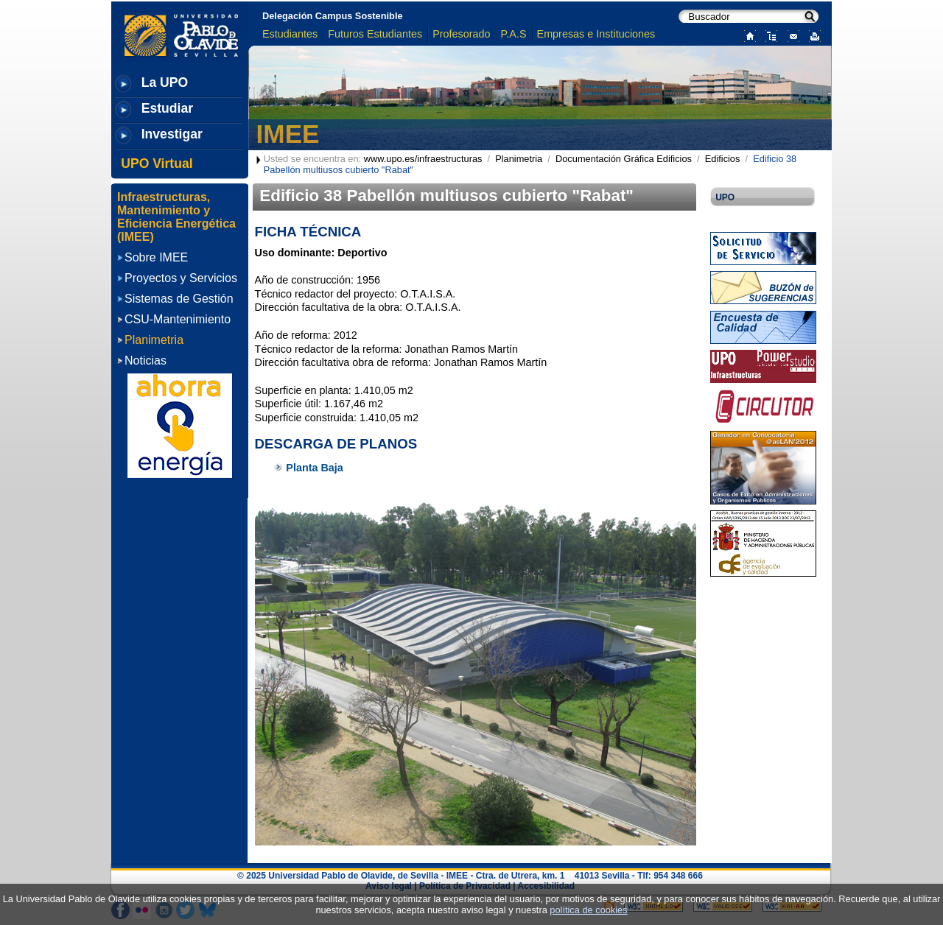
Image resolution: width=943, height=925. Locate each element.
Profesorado (461, 34)
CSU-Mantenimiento (178, 319)
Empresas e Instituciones (596, 34)
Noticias (145, 360)
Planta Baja (314, 468)
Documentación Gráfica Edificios (623, 158)
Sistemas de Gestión (179, 298)
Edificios (722, 158)
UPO (725, 197)
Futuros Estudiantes (375, 34)
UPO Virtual (156, 163)
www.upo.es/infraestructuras (423, 158)
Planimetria (518, 158)
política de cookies (588, 909)
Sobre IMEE (156, 257)
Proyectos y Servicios (181, 278)
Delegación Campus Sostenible (332, 15)
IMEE (288, 133)
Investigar (172, 134)
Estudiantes (290, 34)
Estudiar (167, 108)
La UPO (165, 82)
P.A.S (514, 34)
